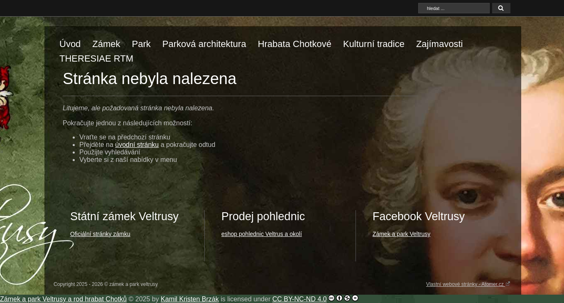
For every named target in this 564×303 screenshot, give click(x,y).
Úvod (70, 44)
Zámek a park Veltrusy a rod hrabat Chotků (63, 299)
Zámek (106, 44)
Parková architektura (204, 44)
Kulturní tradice (374, 44)
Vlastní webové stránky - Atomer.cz (468, 284)
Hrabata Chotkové (294, 44)
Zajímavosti (439, 44)
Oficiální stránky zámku (100, 234)
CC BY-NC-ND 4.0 (299, 299)
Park (141, 44)
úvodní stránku (137, 144)
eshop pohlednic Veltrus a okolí (261, 234)
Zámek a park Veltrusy (401, 234)
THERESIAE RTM (96, 58)
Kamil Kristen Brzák (190, 299)
